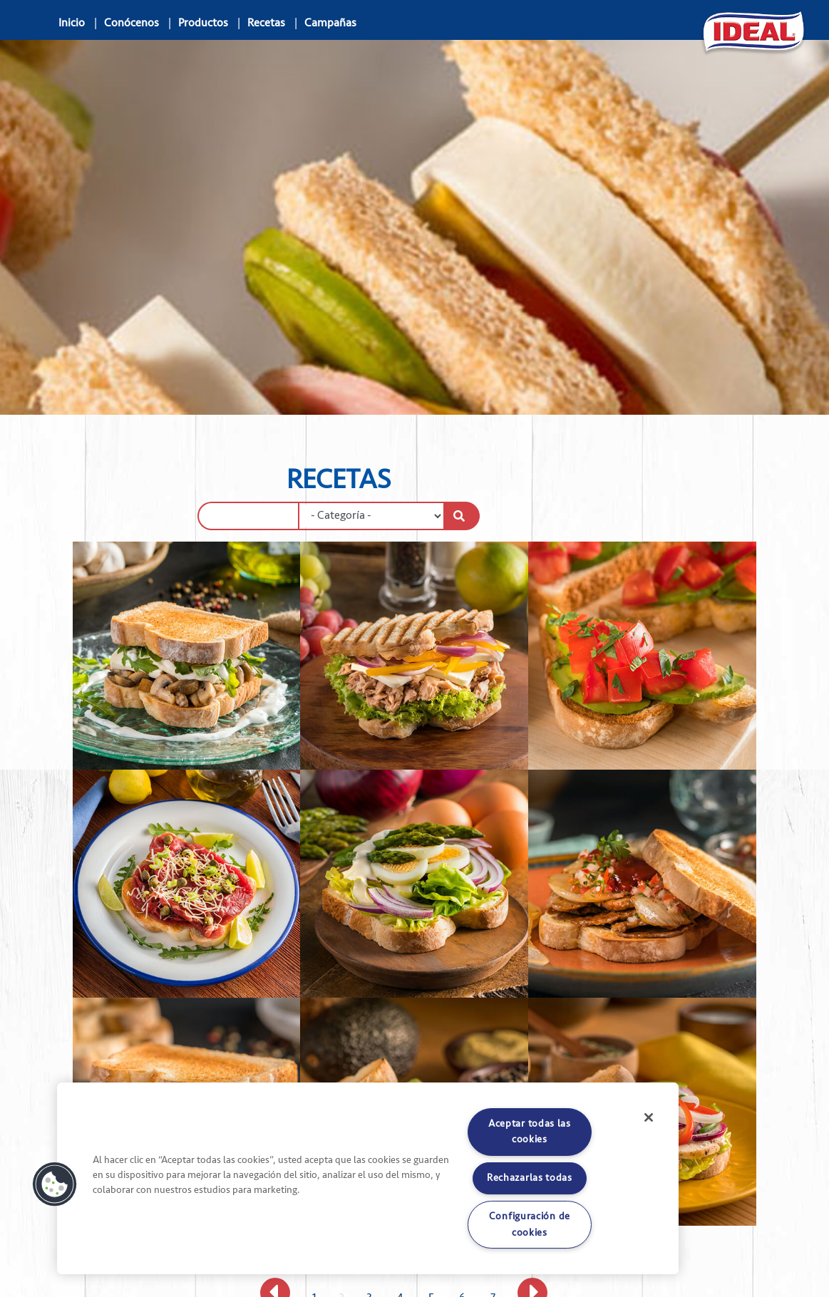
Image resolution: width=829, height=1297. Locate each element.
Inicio (71, 23)
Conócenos (131, 23)
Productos (203, 23)
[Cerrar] (648, 1117)
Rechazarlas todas (529, 1178)
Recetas (266, 23)
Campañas (330, 23)
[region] (368, 1178)
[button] (55, 1184)
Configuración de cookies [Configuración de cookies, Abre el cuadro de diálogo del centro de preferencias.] (529, 1224)
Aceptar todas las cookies (529, 1131)
